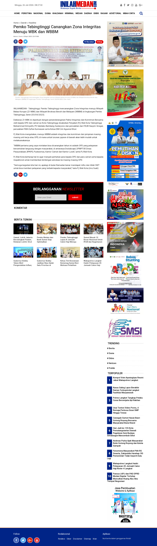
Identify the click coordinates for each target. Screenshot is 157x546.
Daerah (24, 23)
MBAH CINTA (129, 13)
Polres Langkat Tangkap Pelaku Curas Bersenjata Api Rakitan (128, 399)
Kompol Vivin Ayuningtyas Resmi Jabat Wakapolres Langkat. (128, 378)
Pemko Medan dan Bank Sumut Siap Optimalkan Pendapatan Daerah (45, 240)
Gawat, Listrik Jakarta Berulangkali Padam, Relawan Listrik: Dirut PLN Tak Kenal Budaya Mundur (23, 241)
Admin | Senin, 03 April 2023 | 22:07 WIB (26, 36)
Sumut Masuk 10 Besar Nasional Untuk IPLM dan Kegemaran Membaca (93, 240)
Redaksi (61, 539)
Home (16, 23)
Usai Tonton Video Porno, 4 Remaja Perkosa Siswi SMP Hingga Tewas (126, 410)
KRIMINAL (69, 13)
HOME (17, 13)
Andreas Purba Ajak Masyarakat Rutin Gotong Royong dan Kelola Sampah (128, 443)
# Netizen (111, 363)
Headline (32, 23)
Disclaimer (77, 539)
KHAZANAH (57, 13)
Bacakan (89, 42)
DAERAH (88, 13)
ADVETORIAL (115, 13)
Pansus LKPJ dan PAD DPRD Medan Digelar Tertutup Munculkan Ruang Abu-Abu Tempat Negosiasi (123, 477)
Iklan (95, 539)
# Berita (111, 348)
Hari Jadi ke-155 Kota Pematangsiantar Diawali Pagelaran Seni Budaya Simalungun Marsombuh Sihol (121, 432)
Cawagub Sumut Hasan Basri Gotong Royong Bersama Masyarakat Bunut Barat (126, 420)
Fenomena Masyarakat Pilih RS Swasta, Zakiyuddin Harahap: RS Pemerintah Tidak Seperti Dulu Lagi (125, 455)
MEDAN (79, 13)
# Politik (111, 368)
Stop (99, 42)
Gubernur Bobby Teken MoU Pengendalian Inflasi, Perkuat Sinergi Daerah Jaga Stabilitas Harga (22, 266)
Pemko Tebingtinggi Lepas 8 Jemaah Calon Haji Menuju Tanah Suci (69, 240)
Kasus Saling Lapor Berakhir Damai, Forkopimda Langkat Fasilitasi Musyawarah (126, 390)
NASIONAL (38, 13)
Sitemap (87, 539)
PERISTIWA (26, 13)
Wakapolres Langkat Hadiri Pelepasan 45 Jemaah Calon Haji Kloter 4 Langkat (92, 264)
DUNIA (48, 13)
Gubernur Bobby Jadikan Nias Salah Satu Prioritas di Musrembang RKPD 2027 (45, 265)
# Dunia (110, 353)
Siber (69, 539)
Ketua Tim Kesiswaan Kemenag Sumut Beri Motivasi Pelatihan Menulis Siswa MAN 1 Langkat (69, 265)
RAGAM (104, 13)
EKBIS (96, 13)
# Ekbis (110, 358)
